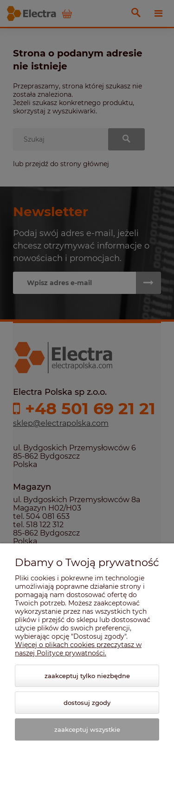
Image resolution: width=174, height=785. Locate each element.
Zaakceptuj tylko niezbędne (87, 675)
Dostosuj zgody (87, 702)
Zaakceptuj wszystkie (87, 729)
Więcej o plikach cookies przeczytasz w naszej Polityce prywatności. (78, 649)
